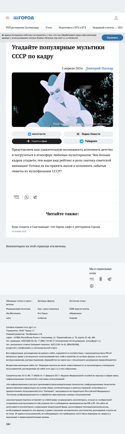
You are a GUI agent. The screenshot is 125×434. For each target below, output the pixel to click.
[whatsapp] (26, 197)
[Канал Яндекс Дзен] (37, 141)
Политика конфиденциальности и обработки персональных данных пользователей (48, 394)
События (42, 318)
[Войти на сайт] (116, 17)
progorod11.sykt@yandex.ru (20, 347)
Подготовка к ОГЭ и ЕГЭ (72, 27)
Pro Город (43, 313)
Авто (8, 318)
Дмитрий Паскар (99, 68)
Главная (73, 318)
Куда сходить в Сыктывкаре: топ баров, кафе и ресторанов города (62, 229)
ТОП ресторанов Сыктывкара (22, 27)
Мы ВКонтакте (13, 313)
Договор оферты (46, 301)
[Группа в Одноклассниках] (100, 279)
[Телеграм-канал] (88, 141)
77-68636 (35, 375)
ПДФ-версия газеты (79, 308)
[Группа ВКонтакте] (37, 134)
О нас (49, 27)
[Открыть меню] (7, 17)
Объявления (75, 313)
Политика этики (77, 301)
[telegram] (36, 197)
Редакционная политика (18, 308)
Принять (112, 37)
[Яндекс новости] (88, 134)
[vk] (17, 197)
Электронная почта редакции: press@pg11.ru (78, 340)
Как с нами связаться (48, 308)
